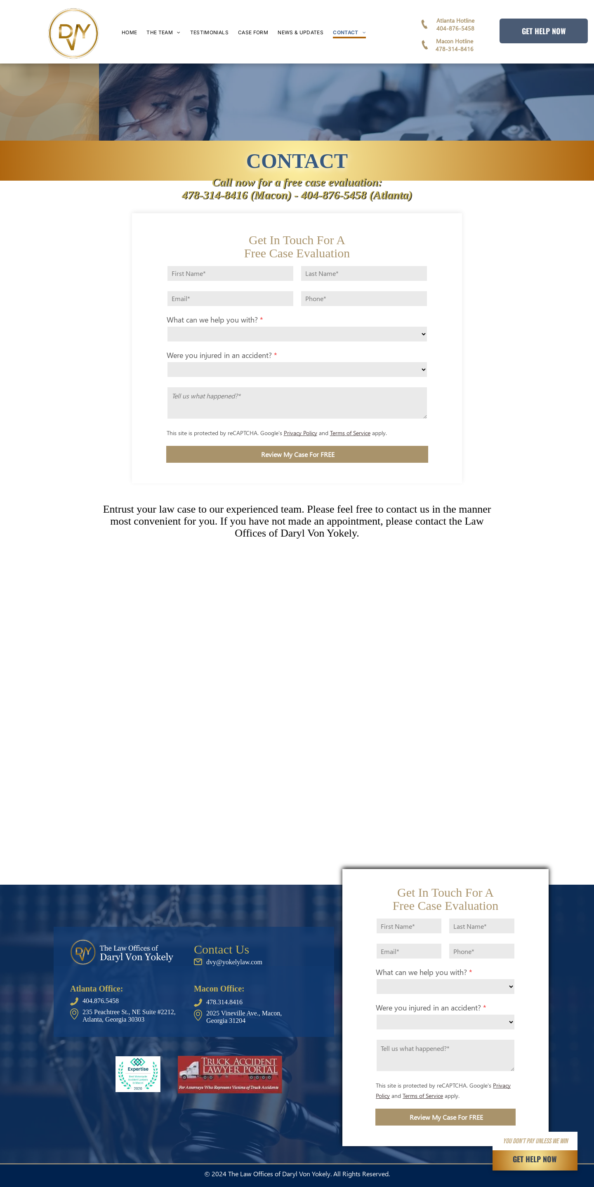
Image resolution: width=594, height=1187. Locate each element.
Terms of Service (350, 433)
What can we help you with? (212, 319)
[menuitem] (134, 33)
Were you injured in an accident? (219, 355)
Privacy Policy (300, 433)
